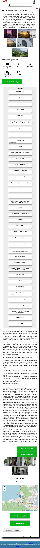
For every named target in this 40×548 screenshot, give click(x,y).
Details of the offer (20, 516)
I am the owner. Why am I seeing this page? (12, 529)
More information (27, 454)
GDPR (17, 546)
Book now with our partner (27, 449)
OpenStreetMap (34, 510)
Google (31, 543)
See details (20, 523)
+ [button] (4, 487)
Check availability (12, 82)
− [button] (4, 489)
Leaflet (27, 510)
